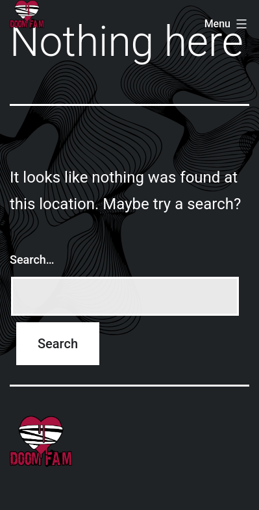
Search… (32, 259)
